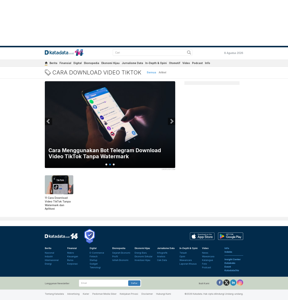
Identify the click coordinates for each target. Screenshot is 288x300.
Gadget (94, 263)
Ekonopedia (91, 63)
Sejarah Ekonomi (121, 252)
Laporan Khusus (188, 263)
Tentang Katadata (54, 293)
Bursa (70, 260)
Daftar (134, 283)
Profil (115, 256)
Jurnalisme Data (132, 63)
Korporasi (72, 263)
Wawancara (185, 260)
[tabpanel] (110, 127)
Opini (182, 256)
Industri (49, 256)
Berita (53, 63)
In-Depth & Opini (156, 63)
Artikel (162, 72)
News (205, 252)
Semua (151, 72)
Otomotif (174, 63)
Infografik (162, 252)
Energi (48, 263)
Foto (204, 263)
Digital (77, 63)
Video (186, 63)
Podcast (197, 63)
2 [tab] (110, 164)
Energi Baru (141, 252)
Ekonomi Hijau (110, 63)
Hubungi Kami (163, 293)
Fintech (94, 256)
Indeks (228, 251)
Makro (70, 252)
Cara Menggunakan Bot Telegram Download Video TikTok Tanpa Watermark (104, 153)
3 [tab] (114, 164)
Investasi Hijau (142, 260)
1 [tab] (106, 164)
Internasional (52, 260)
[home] (46, 63)
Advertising (73, 293)
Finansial (65, 63)
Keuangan (72, 256)
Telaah (183, 252)
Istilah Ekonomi (120, 260)
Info (207, 63)
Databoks (229, 263)
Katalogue (207, 260)
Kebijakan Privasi (129, 293)
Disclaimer (147, 293)
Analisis (161, 256)
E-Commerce (97, 252)
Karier (86, 293)
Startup (93, 260)
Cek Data (162, 260)
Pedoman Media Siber (104, 293)
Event (227, 266)
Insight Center (232, 259)
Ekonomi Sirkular (143, 256)
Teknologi (95, 267)
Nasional (49, 252)
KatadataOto (231, 270)
